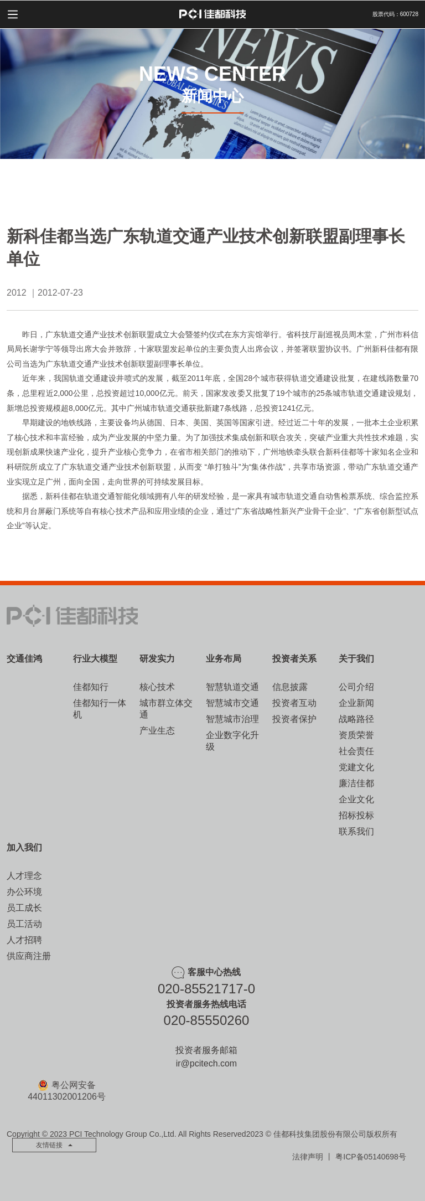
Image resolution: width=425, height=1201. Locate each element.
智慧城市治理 (232, 719)
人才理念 (24, 875)
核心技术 (157, 687)
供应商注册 (29, 956)
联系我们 (356, 831)
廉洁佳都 (356, 783)
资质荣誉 (356, 735)
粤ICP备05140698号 (370, 1156)
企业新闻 (356, 703)
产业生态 (157, 730)
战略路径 (356, 719)
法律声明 (307, 1156)
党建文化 (356, 767)
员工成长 (24, 908)
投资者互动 (294, 703)
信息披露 (290, 687)
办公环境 (24, 891)
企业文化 (356, 799)
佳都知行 (90, 687)
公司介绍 (356, 687)
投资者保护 (294, 719)
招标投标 (356, 815)
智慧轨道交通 (232, 687)
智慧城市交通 (232, 703)
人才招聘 (24, 940)
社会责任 (356, 751)
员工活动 (24, 924)
